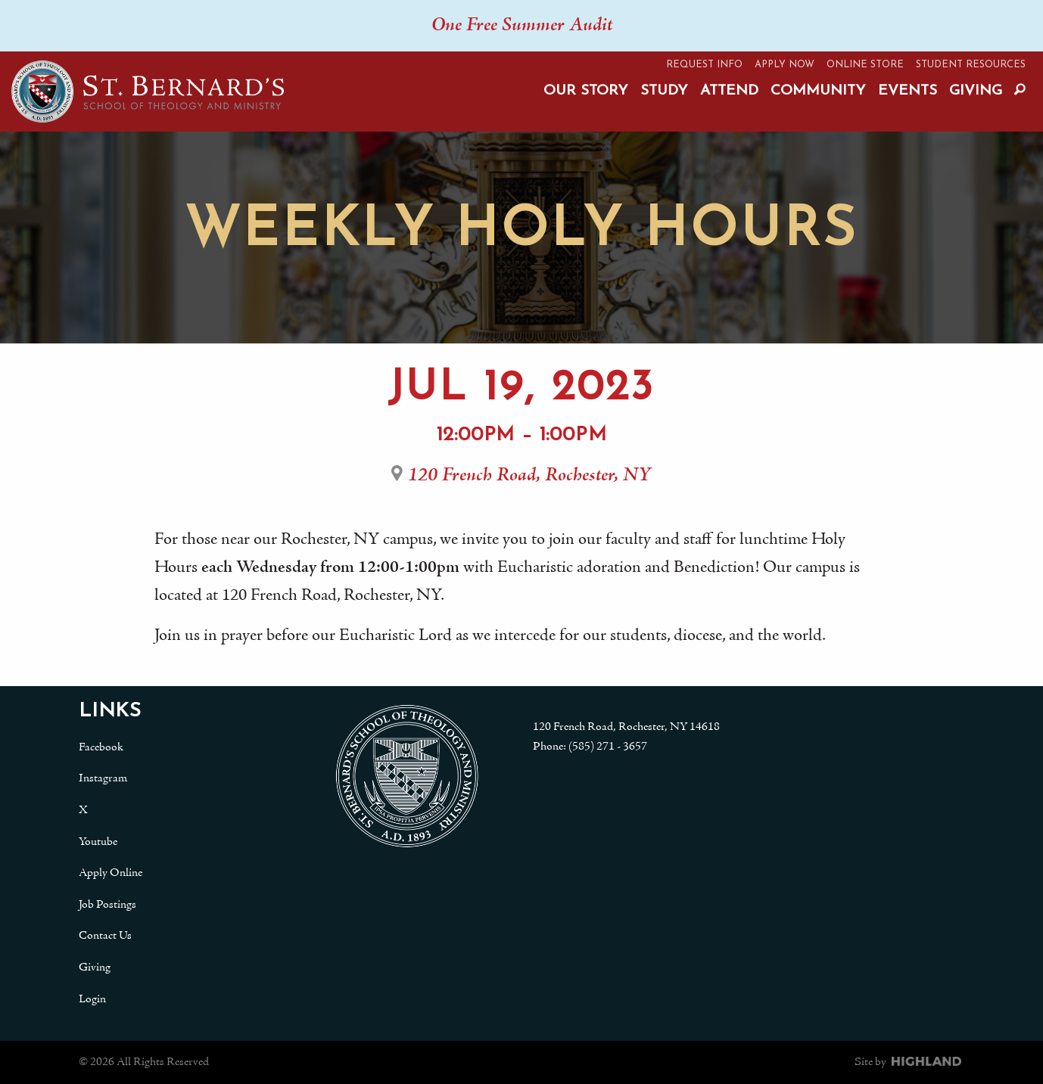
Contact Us (105, 935)
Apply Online (110, 873)
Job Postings (107, 904)
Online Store (865, 65)
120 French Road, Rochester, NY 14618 (626, 727)
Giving (975, 91)
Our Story (585, 91)
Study (664, 91)
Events (907, 91)
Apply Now (784, 65)
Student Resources (971, 65)
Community (818, 91)
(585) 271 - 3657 (607, 746)
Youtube (98, 841)
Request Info (704, 65)
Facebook (101, 747)
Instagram (103, 778)
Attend (729, 91)
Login (92, 999)
